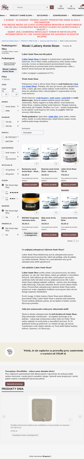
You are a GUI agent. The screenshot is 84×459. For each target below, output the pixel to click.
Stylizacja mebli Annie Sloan (48, 41)
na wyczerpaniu (11, 158)
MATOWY (9, 141)
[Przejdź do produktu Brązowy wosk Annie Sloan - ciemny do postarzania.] (50, 153)
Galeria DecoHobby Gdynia (10, 41)
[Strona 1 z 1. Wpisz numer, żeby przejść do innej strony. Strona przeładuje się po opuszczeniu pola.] (74, 241)
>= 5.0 (11, 192)
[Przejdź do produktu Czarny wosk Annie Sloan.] (70, 202)
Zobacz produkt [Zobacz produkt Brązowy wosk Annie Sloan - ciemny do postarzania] (50, 185)
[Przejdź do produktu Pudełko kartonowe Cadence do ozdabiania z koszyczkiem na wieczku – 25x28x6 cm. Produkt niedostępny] (42, 409)
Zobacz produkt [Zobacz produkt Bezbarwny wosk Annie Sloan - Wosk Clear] (30, 185)
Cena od (4, 90)
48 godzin (10, 174)
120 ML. (9, 122)
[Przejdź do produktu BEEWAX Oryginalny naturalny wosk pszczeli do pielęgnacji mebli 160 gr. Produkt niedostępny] (31, 202)
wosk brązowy (42, 98)
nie (6, 217)
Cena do (14, 90)
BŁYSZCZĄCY (11, 137)
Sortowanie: (26, 128)
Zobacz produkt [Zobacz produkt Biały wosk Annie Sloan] (50, 235)
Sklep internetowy (39, 456)
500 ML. (9, 126)
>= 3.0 (11, 199)
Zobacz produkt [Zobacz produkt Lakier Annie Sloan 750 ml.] (69, 185)
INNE (8, 111)
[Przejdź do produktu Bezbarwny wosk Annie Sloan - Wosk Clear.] (31, 153)
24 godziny (10, 170)
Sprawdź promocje (15, 384)
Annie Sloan (10, 107)
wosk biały (66, 98)
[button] (52, 7)
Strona (70, 241)
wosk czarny (55, 98)
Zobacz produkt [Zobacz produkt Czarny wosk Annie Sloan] (69, 235)
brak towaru (11, 153)
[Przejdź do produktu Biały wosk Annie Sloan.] (50, 202)
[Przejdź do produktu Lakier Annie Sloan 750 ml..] (70, 153)
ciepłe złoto (53, 116)
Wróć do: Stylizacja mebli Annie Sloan (9, 63)
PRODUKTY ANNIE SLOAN (29, 41)
